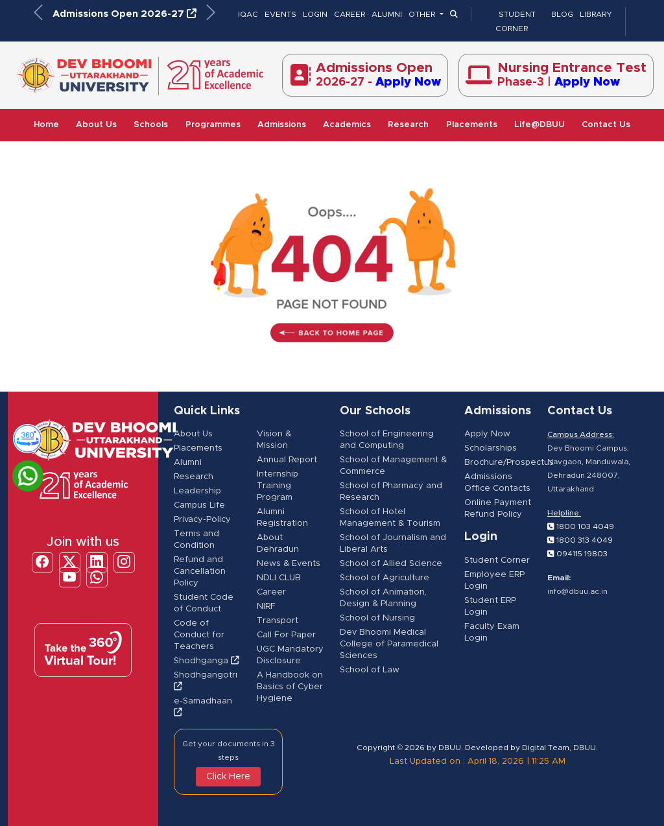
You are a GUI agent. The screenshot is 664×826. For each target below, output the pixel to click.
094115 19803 (577, 554)
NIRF (266, 606)
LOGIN (315, 14)
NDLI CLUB (279, 578)
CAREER (349, 14)
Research (408, 125)
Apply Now (487, 434)
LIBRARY (596, 14)
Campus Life (199, 505)
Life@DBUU (539, 125)
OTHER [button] (423, 14)
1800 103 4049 (580, 526)
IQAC (248, 14)
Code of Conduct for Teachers (199, 635)
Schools (151, 125)
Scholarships (490, 448)
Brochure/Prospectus (509, 462)
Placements (471, 125)
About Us (96, 125)
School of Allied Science (391, 564)
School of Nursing (377, 618)
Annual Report (287, 460)
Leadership (197, 491)
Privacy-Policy (202, 519)
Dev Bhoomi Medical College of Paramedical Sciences (389, 644)
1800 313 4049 (580, 540)
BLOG (562, 14)
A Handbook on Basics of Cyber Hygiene (290, 687)
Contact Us (606, 125)
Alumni (188, 462)
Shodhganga (206, 661)
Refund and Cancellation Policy (200, 571)
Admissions (281, 125)
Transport (277, 621)
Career (271, 592)
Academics (347, 125)
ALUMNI (387, 14)
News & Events (288, 564)
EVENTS (280, 14)
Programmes (213, 125)
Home (46, 125)
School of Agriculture (384, 578)
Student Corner (497, 560)
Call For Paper (286, 635)
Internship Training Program (277, 486)
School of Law (369, 670)
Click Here (228, 776)
